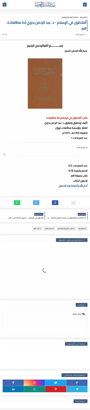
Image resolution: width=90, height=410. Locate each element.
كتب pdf (37, 228)
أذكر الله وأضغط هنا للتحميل (73, 185)
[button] (55, 202)
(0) (5, 34)
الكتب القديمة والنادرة (69, 17)
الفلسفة (83, 17)
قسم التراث (49, 228)
